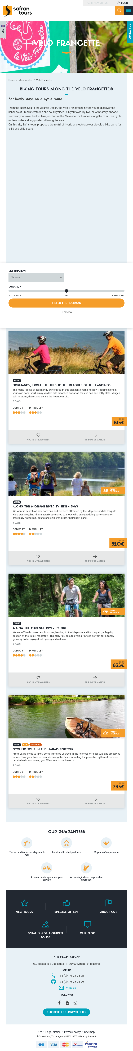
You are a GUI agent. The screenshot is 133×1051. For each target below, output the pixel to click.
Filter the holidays (66, 303)
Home (11, 80)
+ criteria (66, 312)
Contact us (130, 32)
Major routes (25, 80)
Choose (15, 277)
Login (124, 3)
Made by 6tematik (87, 1036)
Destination (17, 271)
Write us (71, 988)
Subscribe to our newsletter (66, 1012)
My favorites (99, 3)
